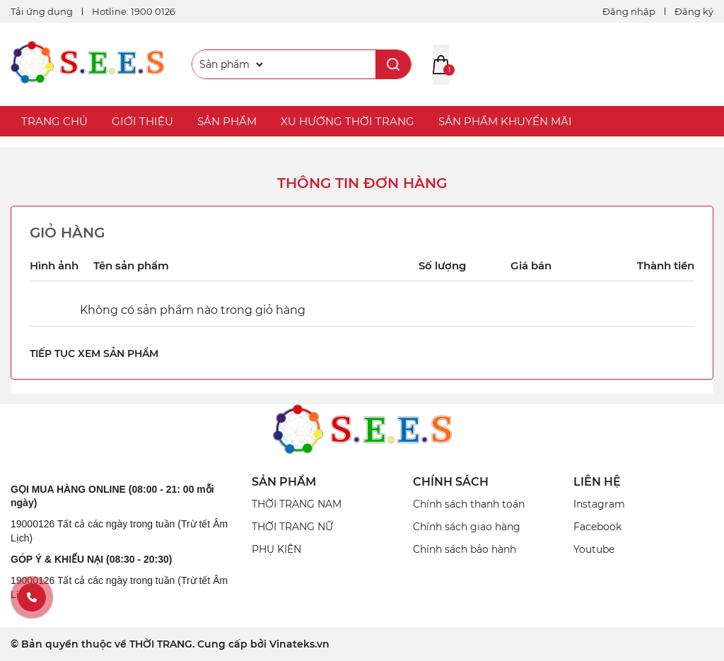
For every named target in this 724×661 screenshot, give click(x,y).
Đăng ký (694, 11)
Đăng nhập (628, 11)
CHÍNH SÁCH (451, 482)
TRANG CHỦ (54, 121)
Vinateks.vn (299, 644)
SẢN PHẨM (227, 121)
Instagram (599, 504)
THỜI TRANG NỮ (292, 526)
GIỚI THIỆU (142, 121)
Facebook (597, 526)
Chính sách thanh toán (469, 504)
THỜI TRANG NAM (296, 504)
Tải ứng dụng (42, 11)
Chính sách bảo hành (464, 549)
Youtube (593, 549)
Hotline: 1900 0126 (133, 11)
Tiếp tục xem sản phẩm (94, 353)
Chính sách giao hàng (466, 526)
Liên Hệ (597, 482)
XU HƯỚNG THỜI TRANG (347, 121)
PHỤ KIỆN (276, 549)
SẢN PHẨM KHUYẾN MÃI (505, 121)
